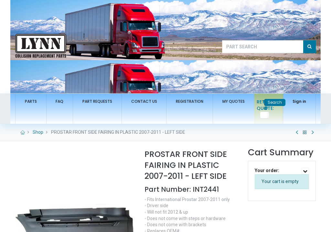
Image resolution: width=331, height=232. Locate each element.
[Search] (309, 46)
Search (275, 102)
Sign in (299, 101)
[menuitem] (31, 102)
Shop (38, 132)
